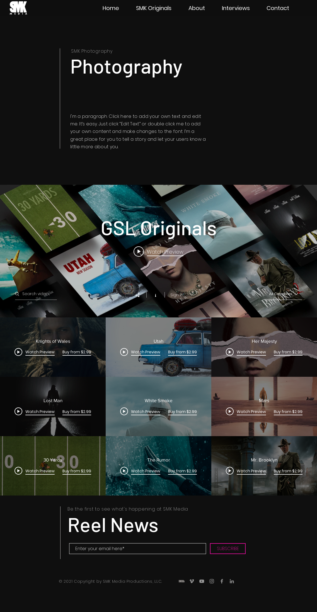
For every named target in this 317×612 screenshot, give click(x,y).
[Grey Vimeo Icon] (192, 581)
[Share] (140, 295)
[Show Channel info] (155, 295)
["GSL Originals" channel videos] (158, 406)
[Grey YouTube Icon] (202, 581)
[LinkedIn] (232, 581)
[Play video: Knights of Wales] (158, 251)
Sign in (176, 295)
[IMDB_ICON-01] (182, 581)
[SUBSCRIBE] (228, 548)
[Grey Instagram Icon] (212, 581)
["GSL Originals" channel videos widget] (158, 340)
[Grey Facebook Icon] (222, 581)
